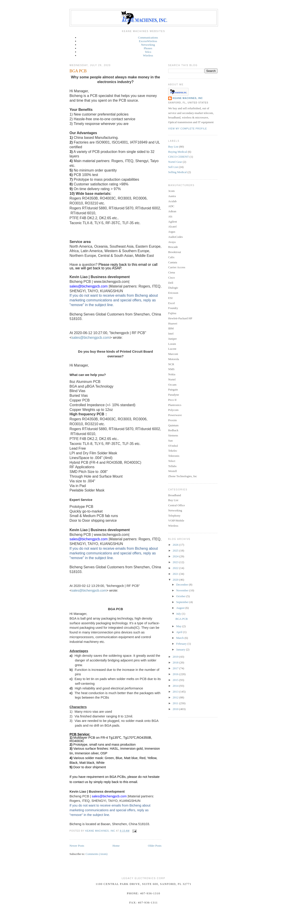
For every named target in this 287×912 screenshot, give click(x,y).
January (181, 649)
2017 (176, 668)
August (180, 607)
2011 (176, 703)
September (182, 602)
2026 (176, 544)
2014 (176, 685)
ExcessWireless (148, 41)
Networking (148, 44)
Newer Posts (77, 845)
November (182, 590)
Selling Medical (177, 172)
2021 (176, 573)
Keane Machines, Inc (188, 98)
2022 (176, 568)
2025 (176, 550)
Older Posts (154, 845)
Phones (148, 48)
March (180, 637)
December (182, 584)
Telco (148, 52)
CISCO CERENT (178, 156)
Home (116, 845)
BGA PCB (78, 71)
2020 (176, 579)
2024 (176, 556)
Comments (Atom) (97, 854)
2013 (176, 691)
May (179, 626)
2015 (176, 680)
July (179, 613)
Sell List (173, 167)
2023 (176, 562)
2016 (176, 674)
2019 (176, 656)
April (179, 632)
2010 (176, 709)
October (181, 596)
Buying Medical (177, 151)
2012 (176, 697)
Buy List (173, 146)
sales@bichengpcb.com (91, 337)
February (181, 643)
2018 (176, 662)
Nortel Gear (175, 161)
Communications (148, 37)
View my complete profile (187, 128)
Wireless (148, 55)
